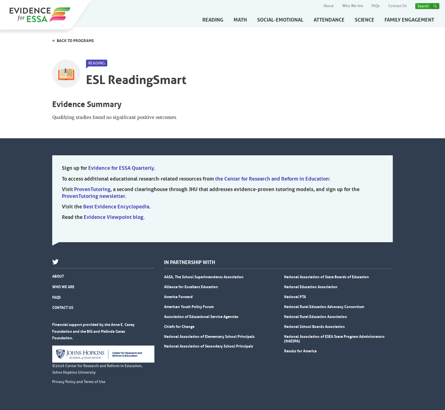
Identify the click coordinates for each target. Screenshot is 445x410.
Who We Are (352, 6)
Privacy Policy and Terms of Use (78, 382)
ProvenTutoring (92, 189)
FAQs (375, 6)
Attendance (329, 20)
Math (240, 20)
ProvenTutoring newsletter (93, 196)
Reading (212, 20)
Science (364, 20)
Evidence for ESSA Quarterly (121, 168)
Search (423, 6)
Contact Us (397, 6)
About (329, 6)
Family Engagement (409, 20)
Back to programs (75, 41)
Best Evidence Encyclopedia (116, 207)
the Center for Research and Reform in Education (272, 179)
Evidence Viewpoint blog (113, 217)
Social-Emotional (280, 20)
